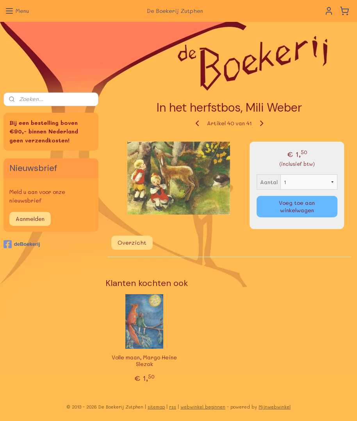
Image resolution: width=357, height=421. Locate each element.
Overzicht (132, 242)
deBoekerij (22, 244)
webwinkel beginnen (202, 407)
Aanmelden (30, 218)
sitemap (156, 407)
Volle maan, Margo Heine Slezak (144, 361)
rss (172, 407)
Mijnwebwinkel (275, 407)
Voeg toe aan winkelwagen (297, 206)
